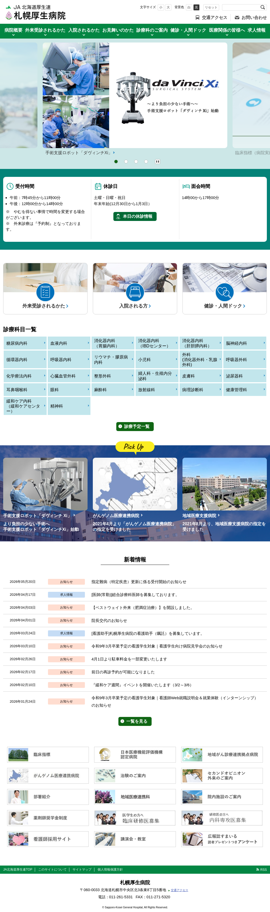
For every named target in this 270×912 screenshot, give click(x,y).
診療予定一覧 (137, 426)
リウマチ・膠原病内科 (111, 359)
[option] (135, 99)
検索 (263, 7)
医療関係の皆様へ (227, 30)
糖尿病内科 (16, 343)
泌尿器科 (234, 376)
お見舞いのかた (118, 30)
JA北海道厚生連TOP (17, 869)
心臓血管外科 (63, 376)
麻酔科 (100, 390)
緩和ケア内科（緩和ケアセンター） (23, 406)
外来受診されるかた (45, 30)
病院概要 (13, 30)
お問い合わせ (254, 17)
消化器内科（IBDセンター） (154, 343)
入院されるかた (84, 30)
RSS (263, 870)
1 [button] (116, 161)
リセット (211, 7)
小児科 (144, 359)
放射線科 (146, 390)
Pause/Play (157, 161)
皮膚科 (188, 376)
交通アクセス (214, 17)
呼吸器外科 (236, 359)
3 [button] (136, 161)
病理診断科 (192, 390)
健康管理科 (236, 390)
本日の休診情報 (137, 216)
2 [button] (126, 161)
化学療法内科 (19, 376)
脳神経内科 (236, 343)
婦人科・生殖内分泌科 (155, 376)
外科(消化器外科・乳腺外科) (199, 359)
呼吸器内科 (60, 359)
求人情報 (257, 30)
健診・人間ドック (188, 30)
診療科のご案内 (152, 30)
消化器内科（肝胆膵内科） (197, 343)
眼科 (54, 390)
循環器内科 (16, 359)
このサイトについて (52, 869)
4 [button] (146, 161)
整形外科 (102, 376)
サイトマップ (82, 869)
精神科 (56, 406)
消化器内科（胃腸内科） (106, 343)
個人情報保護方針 (110, 869)
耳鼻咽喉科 (16, 390)
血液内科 (58, 343)
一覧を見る (136, 721)
